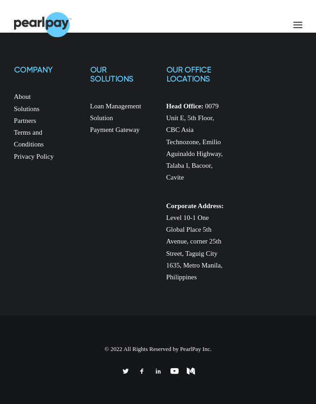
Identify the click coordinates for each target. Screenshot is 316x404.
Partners (25, 120)
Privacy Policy (34, 156)
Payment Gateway (115, 129)
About (22, 96)
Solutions (27, 108)
